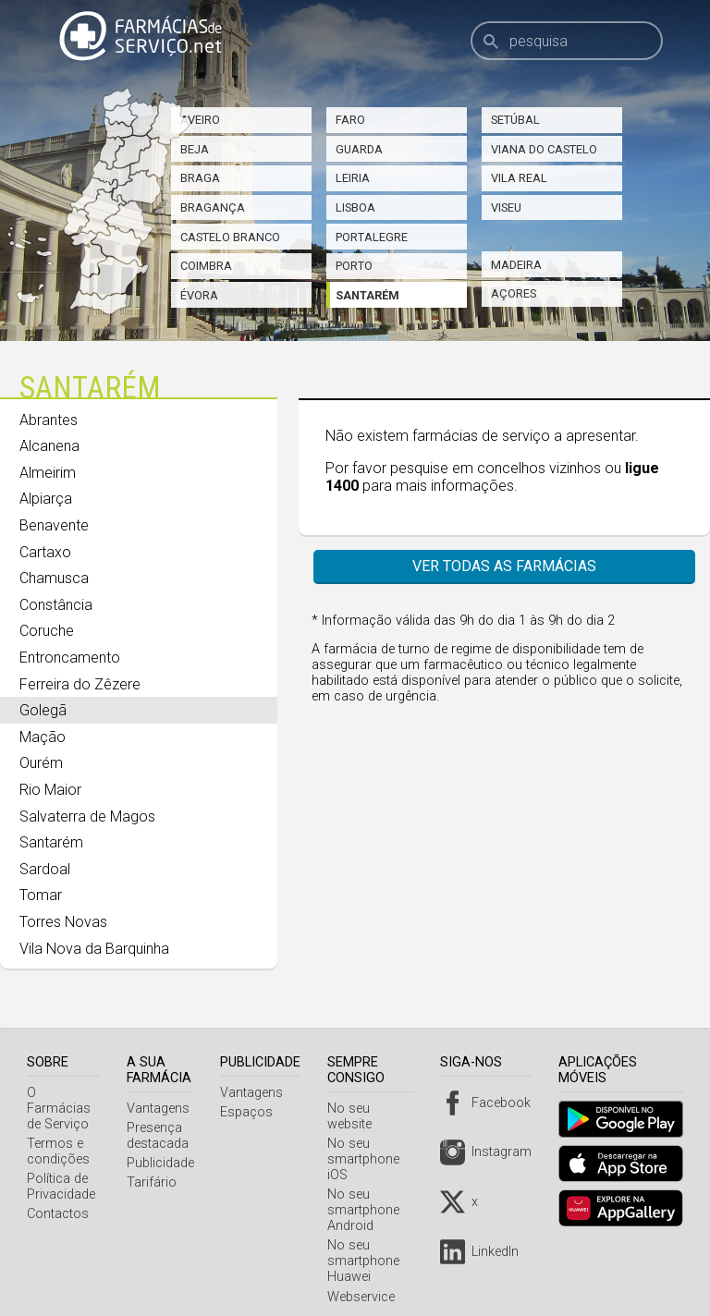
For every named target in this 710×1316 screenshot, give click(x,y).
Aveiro (200, 120)
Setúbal (515, 120)
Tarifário (156, 1182)
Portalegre (372, 237)
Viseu (506, 207)
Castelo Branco (230, 237)
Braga (200, 178)
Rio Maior (50, 789)
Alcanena (49, 446)
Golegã (43, 710)
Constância (55, 605)
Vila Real (519, 178)
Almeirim (47, 472)
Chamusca (54, 578)
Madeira (516, 265)
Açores (513, 293)
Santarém (367, 295)
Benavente (54, 525)
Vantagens (162, 1108)
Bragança (212, 207)
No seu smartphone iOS (369, 1143)
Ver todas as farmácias (504, 566)
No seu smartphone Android (369, 1194)
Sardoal (44, 869)
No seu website (378, 1108)
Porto (354, 266)
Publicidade (165, 1163)
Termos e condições (58, 1136)
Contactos (58, 1198)
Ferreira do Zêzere (80, 684)
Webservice (366, 1281)
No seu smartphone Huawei (369, 1245)
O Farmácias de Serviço (65, 1100)
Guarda (359, 149)
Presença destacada (162, 1136)
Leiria (353, 178)
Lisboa (355, 207)
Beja (194, 149)
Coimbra (206, 266)
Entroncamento (69, 657)
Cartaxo (45, 552)
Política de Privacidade (61, 1171)
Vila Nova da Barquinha (94, 948)
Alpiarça (45, 498)
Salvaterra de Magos (87, 816)
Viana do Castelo (544, 149)
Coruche (46, 631)
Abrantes (48, 420)
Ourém (41, 763)
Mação (42, 737)
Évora (199, 295)
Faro (350, 120)
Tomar (40, 895)
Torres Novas (63, 922)
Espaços (252, 1112)
